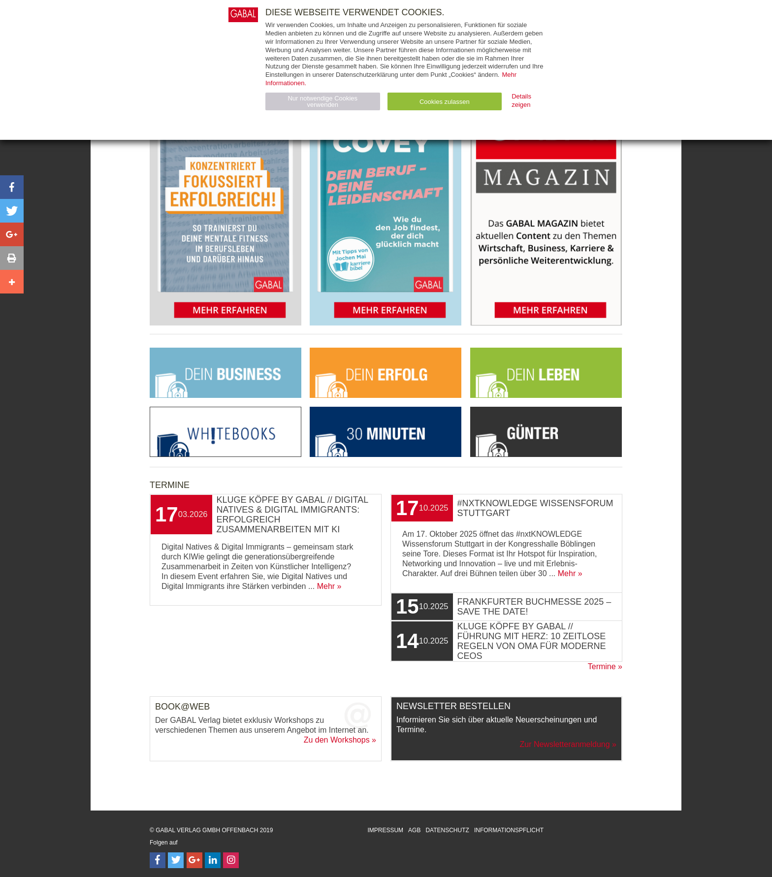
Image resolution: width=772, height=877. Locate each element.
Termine (602, 666)
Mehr (326, 586)
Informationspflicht (509, 830)
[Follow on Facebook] (157, 860)
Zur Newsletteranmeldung (564, 744)
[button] (12, 187)
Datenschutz (447, 830)
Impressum (385, 830)
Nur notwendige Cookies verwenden (322, 101)
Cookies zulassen (444, 101)
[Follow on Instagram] (231, 860)
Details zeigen (521, 100)
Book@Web (182, 707)
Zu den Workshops (337, 740)
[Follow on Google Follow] (194, 860)
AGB (414, 830)
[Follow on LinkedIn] (213, 860)
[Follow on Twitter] (176, 860)
